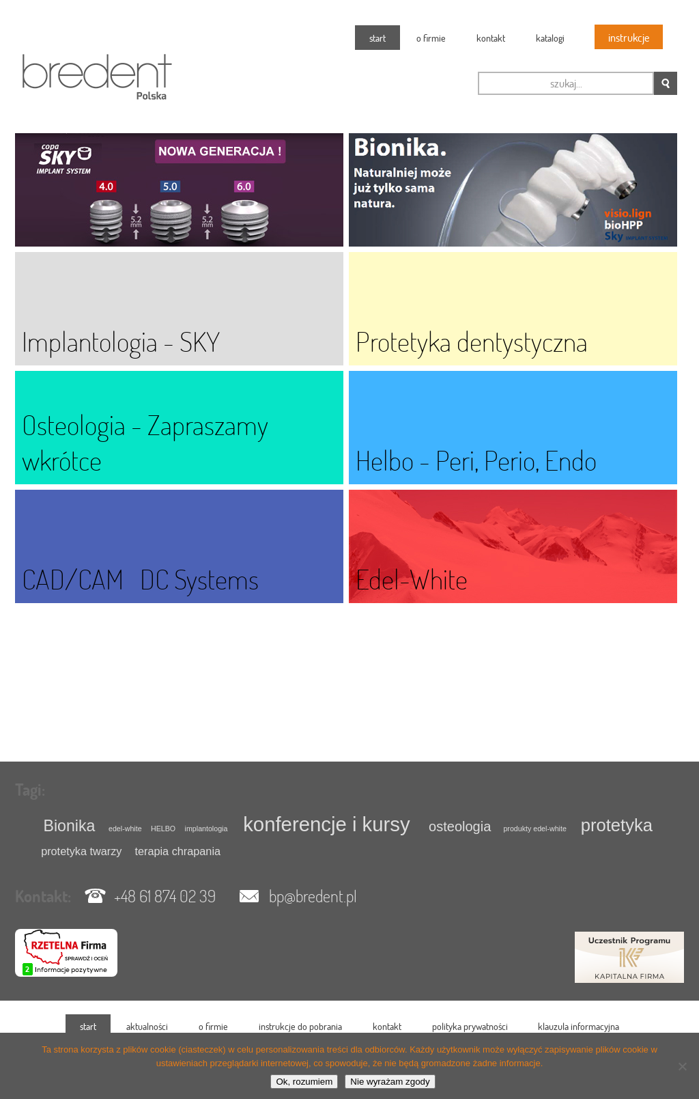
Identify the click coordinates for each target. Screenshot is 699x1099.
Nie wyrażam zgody (389, 1081)
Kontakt (490, 37)
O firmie (431, 37)
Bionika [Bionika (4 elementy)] (70, 826)
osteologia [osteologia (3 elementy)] (460, 826)
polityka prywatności (470, 1026)
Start (377, 37)
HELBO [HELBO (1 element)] (163, 828)
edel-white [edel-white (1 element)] (125, 828)
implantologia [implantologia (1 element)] (206, 828)
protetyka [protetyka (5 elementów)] (617, 825)
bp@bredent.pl (313, 895)
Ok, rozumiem (304, 1081)
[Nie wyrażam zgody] (682, 1066)
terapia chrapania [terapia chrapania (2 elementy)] (177, 851)
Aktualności (147, 1026)
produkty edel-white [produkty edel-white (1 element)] (534, 828)
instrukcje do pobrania (300, 1026)
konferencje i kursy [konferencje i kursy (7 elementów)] (326, 824)
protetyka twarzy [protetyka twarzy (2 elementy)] (81, 851)
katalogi (550, 37)
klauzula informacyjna (578, 1026)
